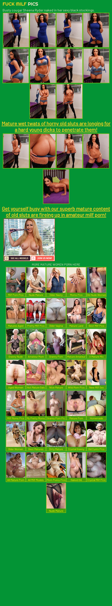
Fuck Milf (20, 4)
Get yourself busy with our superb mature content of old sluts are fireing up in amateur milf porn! (56, 211)
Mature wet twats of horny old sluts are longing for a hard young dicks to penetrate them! (56, 126)
